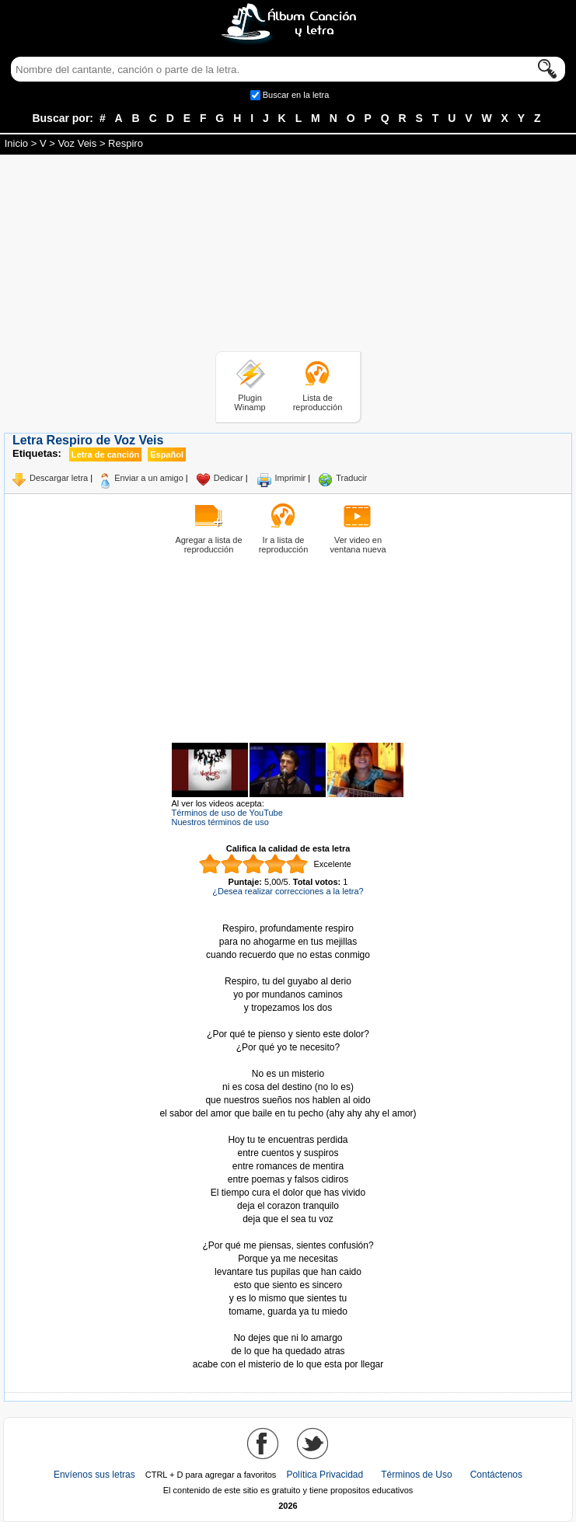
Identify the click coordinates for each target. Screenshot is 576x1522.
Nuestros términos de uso (220, 822)
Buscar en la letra (296, 94)
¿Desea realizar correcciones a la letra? (287, 891)
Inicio (16, 143)
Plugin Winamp (249, 402)
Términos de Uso (416, 1474)
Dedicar (228, 477)
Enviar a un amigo (148, 477)
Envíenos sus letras (94, 1474)
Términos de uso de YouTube (227, 812)
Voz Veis (77, 143)
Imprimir (290, 477)
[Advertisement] (288, 255)
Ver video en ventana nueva (358, 544)
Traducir (351, 477)
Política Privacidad (324, 1474)
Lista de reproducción (318, 402)
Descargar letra (59, 477)
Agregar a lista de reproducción (208, 544)
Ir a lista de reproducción (284, 544)
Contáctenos (496, 1474)
